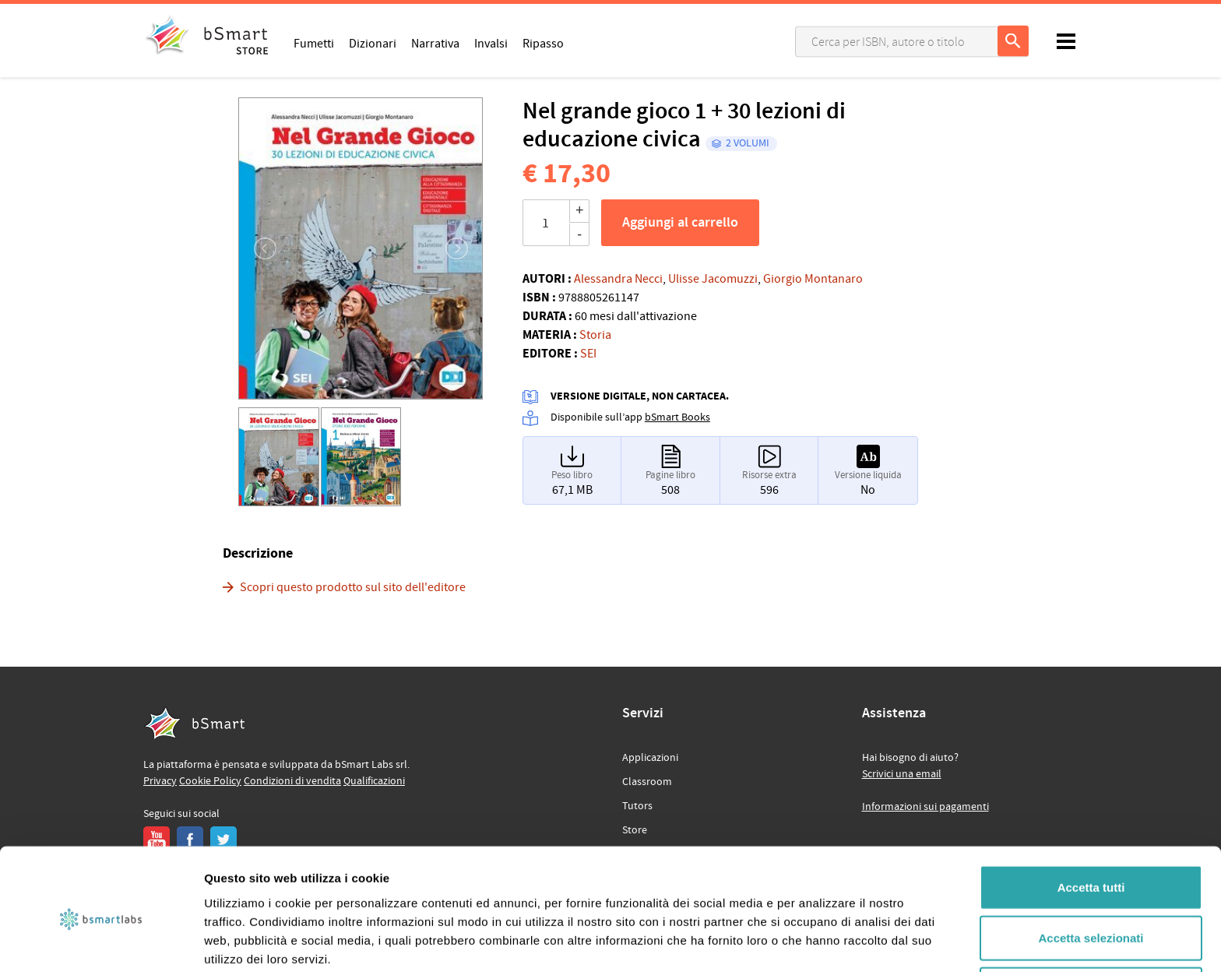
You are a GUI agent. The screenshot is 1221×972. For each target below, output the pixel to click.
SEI (588, 353)
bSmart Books (677, 417)
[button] (256, 248)
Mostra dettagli (819, 941)
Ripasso (543, 43)
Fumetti (314, 43)
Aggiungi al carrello (680, 222)
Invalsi (491, 43)
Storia (595, 335)
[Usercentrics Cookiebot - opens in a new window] (101, 941)
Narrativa (435, 43)
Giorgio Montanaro (813, 279)
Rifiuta (1091, 921)
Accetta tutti (1091, 819)
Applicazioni (650, 758)
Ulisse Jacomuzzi (713, 279)
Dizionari (372, 43)
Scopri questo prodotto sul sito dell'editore (353, 587)
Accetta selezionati (1090, 870)
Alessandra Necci (618, 279)
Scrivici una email (901, 774)
